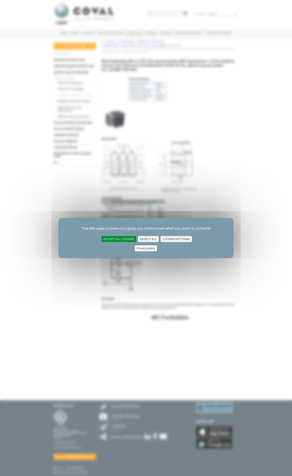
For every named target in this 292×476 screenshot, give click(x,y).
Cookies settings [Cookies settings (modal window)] (176, 239)
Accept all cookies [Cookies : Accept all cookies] (118, 239)
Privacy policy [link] (146, 248)
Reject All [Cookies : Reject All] (148, 239)
